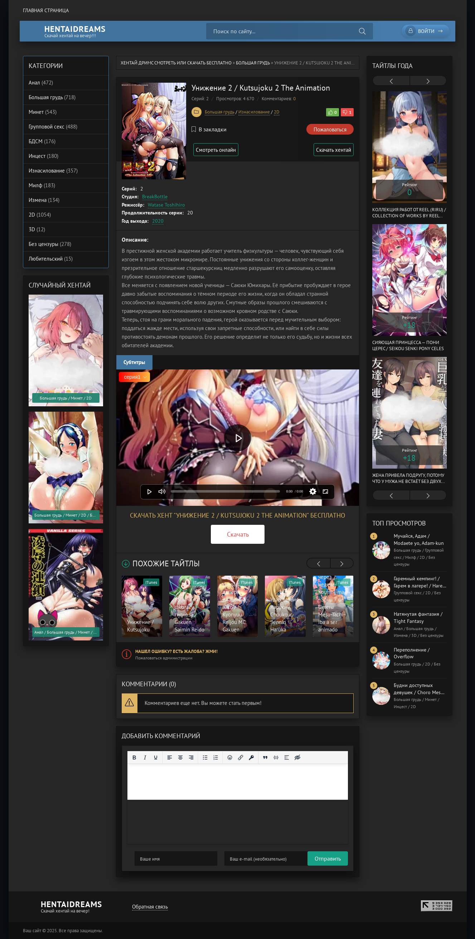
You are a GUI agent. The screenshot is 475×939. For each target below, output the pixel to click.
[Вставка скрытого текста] (297, 757)
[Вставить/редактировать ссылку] (240, 757)
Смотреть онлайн (219, 149)
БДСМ (42, 141)
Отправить (148, 858)
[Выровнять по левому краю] (169, 757)
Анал (41, 82)
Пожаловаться (330, 129)
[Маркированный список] (205, 757)
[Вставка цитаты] (265, 757)
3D (37, 229)
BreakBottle (155, 196)
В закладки (209, 129)
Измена (44, 200)
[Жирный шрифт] (134, 757)
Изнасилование (254, 112)
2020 (158, 221)
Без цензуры (50, 244)
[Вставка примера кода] (276, 757)
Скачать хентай (332, 149)
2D (277, 112)
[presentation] (318, 563)
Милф (42, 185)
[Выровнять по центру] (180, 757)
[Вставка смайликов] (229, 757)
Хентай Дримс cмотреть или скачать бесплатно (176, 63)
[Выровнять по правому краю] (191, 757)
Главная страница (46, 10)
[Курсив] (145, 757)
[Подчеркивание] (155, 757)
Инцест (43, 156)
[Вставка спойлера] (286, 757)
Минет (43, 111)
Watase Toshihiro (166, 205)
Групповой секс (53, 126)
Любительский (51, 258)
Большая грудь (253, 63)
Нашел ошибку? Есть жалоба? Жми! (176, 651)
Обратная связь (148, 906)
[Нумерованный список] (215, 757)
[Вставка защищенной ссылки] (251, 757)
